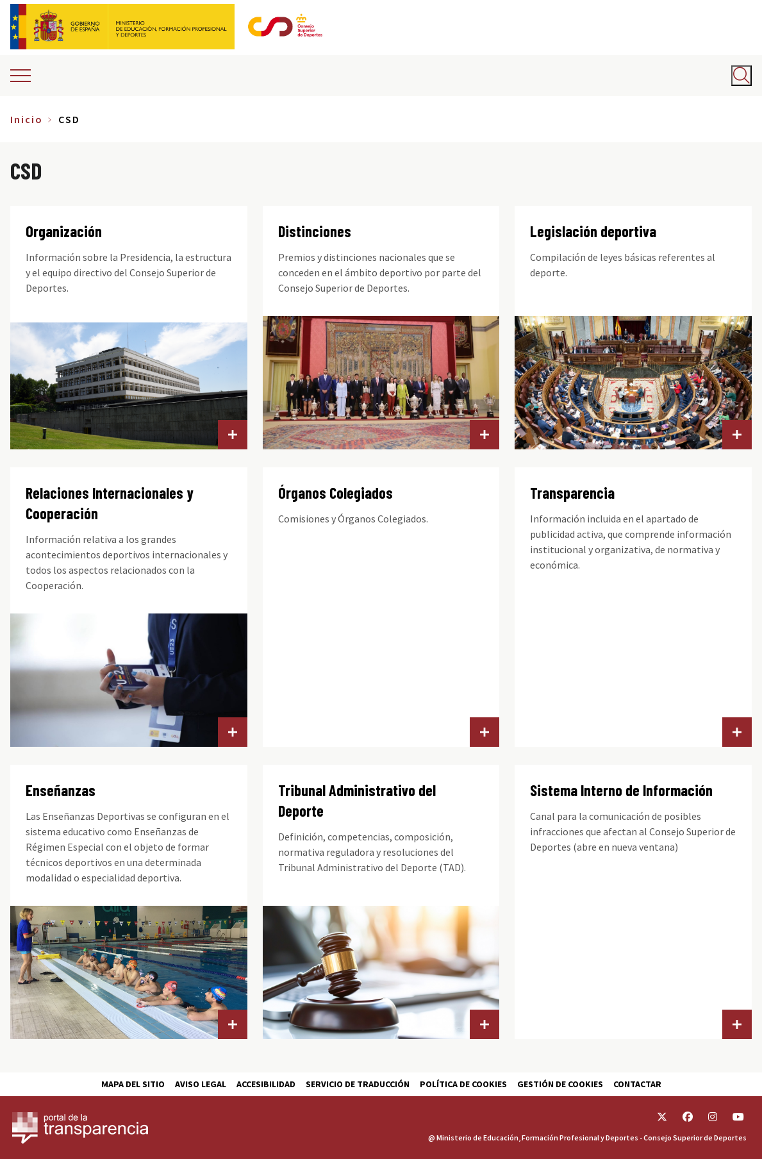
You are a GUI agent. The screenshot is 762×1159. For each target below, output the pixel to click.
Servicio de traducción (358, 1084)
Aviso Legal (200, 1084)
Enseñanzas (60, 790)
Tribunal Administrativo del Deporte (357, 800)
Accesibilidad (265, 1084)
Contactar (637, 1084)
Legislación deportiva (593, 231)
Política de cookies (463, 1084)
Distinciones (314, 231)
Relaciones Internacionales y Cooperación (110, 502)
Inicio (26, 119)
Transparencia (572, 492)
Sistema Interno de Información (621, 790)
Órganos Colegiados (335, 492)
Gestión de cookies (560, 1084)
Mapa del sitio (133, 1084)
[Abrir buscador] (741, 75)
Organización (64, 231)
